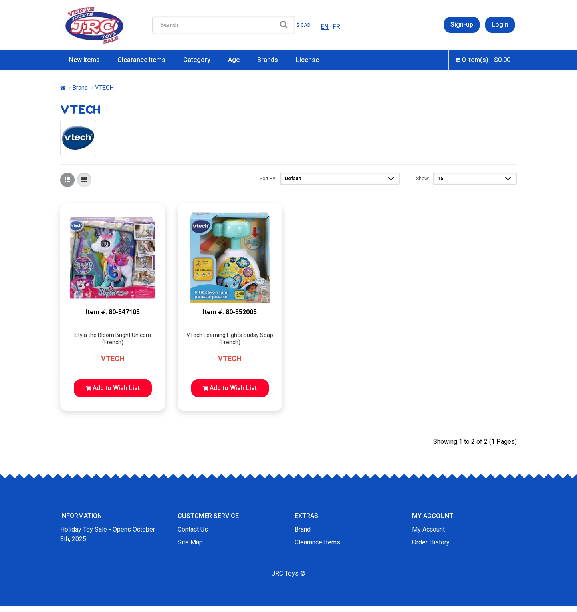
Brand (80, 87)
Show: (422, 178)
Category (196, 60)
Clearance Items (141, 60)
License (307, 60)
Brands (267, 60)
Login (500, 24)
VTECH (113, 358)
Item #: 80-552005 (230, 312)
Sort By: (268, 178)
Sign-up (461, 24)
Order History (431, 542)
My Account (428, 529)
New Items (84, 60)
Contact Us (193, 529)
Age (234, 60)
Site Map (190, 542)
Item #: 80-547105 (113, 312)
